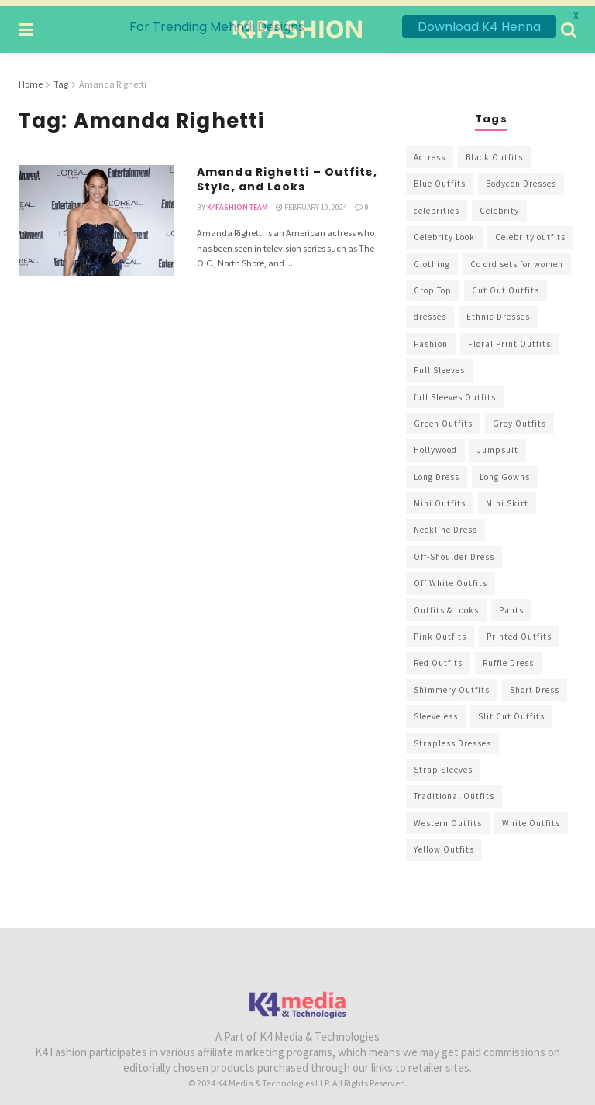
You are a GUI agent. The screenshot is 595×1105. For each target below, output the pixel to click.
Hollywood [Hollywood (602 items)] (435, 443)
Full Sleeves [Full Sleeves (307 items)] (439, 364)
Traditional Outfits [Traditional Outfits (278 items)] (454, 789)
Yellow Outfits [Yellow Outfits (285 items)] (444, 843)
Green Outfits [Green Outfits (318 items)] (443, 417)
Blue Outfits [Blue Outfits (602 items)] (440, 177)
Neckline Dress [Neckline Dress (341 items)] (445, 523)
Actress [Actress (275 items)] (429, 151)
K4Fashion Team (237, 201)
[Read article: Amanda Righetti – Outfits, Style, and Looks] (96, 214)
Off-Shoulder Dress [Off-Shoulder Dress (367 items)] (454, 550)
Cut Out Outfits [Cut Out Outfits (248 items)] (505, 284)
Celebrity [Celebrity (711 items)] (499, 204)
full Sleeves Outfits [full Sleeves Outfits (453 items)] (455, 391)
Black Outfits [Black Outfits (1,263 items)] (494, 151)
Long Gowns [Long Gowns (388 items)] (505, 470)
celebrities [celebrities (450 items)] (436, 204)
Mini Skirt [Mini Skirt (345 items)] (507, 497)
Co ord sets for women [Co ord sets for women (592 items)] (516, 257)
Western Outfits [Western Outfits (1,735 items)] (448, 817)
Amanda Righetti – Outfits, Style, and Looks (287, 173)
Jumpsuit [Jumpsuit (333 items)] (497, 443)
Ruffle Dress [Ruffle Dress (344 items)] (508, 656)
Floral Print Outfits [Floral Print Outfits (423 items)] (509, 337)
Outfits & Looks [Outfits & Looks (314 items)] (446, 604)
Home (31, 78)
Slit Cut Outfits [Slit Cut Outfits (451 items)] (511, 710)
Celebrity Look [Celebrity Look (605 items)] (444, 230)
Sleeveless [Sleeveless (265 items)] (436, 710)
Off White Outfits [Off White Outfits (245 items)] (450, 576)
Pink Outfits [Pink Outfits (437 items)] (440, 630)
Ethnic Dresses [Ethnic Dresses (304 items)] (498, 310)
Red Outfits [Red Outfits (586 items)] (438, 656)
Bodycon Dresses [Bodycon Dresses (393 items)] (521, 177)
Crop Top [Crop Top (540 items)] (433, 284)
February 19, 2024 (311, 201)
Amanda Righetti (112, 78)
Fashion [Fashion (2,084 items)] (431, 337)
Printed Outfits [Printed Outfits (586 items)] (519, 630)
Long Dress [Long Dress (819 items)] (436, 470)
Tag (60, 78)
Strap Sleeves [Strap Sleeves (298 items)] (443, 763)
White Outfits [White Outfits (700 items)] (531, 817)
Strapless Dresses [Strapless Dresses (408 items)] (452, 737)
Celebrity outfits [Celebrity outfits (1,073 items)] (530, 230)
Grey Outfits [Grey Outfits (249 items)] (519, 417)
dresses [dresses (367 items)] (430, 310)
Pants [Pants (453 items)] (511, 604)
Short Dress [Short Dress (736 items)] (534, 683)
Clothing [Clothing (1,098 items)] (432, 257)
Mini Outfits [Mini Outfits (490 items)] (440, 497)
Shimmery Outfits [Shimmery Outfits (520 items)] (452, 683)
